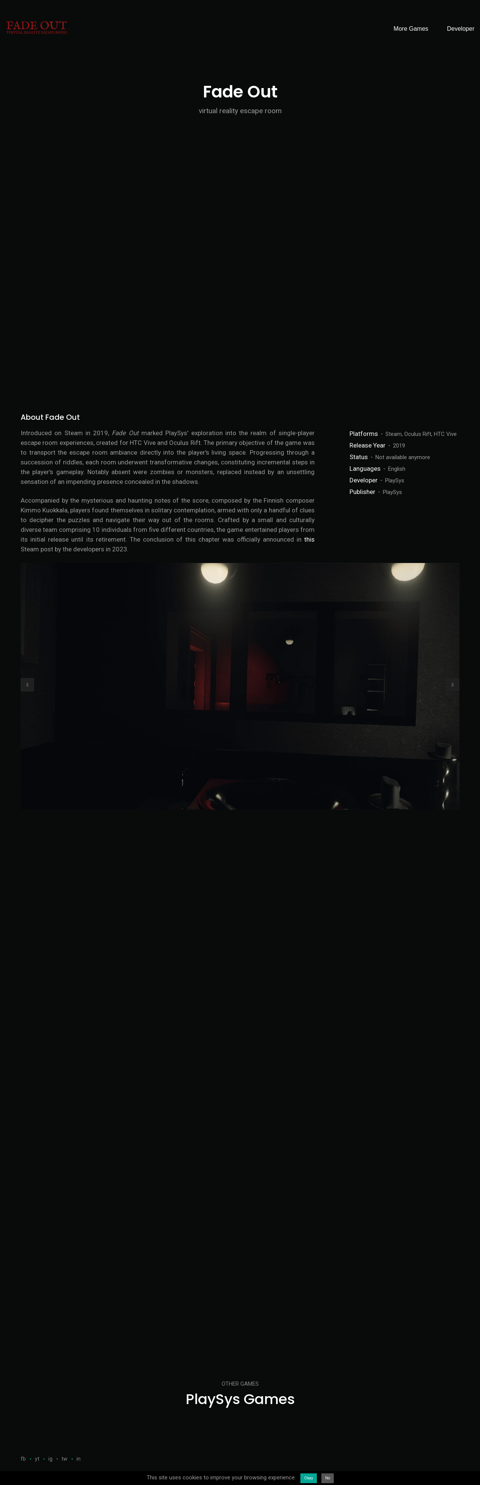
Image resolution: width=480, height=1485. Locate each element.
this (309, 539)
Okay (308, 1478)
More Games (411, 28)
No (327, 1478)
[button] (27, 685)
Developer (460, 28)
